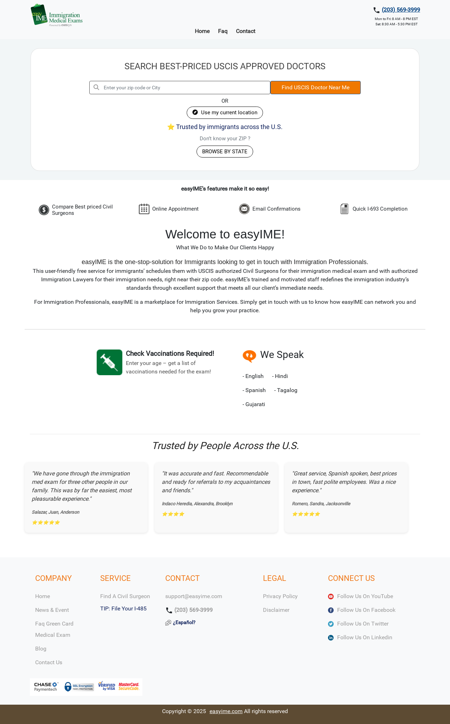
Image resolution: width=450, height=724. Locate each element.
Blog (40, 648)
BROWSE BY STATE (225, 151)
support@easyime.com (193, 596)
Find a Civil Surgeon (125, 596)
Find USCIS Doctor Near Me (315, 87)
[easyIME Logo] (56, 15)
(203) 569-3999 (401, 9)
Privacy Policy (280, 596)
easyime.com (226, 711)
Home (202, 31)
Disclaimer (276, 610)
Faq (222, 31)
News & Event (52, 610)
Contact (245, 31)
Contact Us (48, 662)
